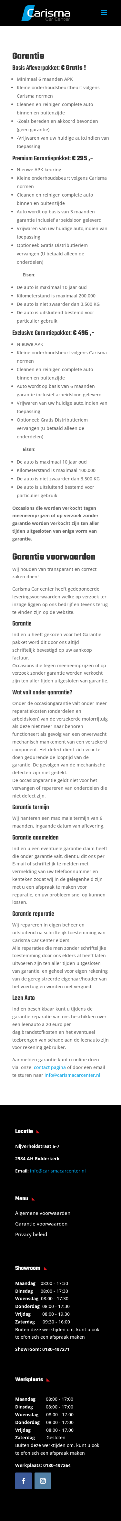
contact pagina (50, 1067)
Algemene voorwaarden (42, 1213)
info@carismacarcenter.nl (72, 1075)
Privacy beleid (31, 1234)
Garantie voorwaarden (41, 1223)
